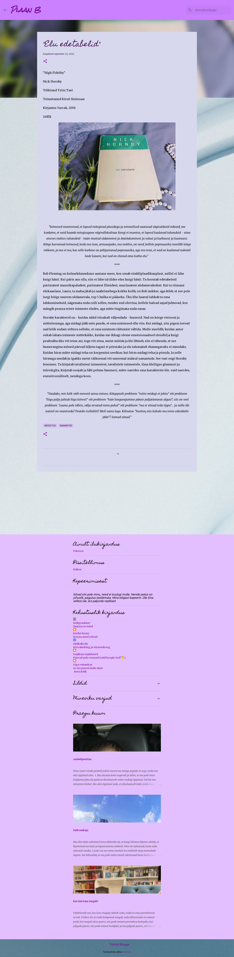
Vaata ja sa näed (83, 626)
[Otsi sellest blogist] (212, 10)
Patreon (78, 551)
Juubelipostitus (82, 759)
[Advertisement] (117, 502)
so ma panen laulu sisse (88, 668)
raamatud (66, 425)
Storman (127, 952)
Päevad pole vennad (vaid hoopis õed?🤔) (99, 657)
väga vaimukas (82, 664)
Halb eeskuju (80, 830)
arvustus (50, 425)
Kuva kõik (80, 671)
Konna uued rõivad (85, 636)
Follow (77, 569)
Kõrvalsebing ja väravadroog (91, 647)
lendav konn (81, 633)
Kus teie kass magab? (85, 901)
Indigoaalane (81, 623)
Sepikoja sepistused (85, 654)
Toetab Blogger (117, 944)
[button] (45, 61)
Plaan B (25, 10)
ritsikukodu (80, 643)
